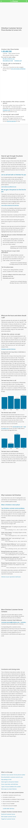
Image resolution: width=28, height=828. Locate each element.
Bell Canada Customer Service (8, 816)
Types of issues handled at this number (11, 786)
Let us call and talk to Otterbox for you (13, 175)
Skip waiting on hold (8, 60)
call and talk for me (17, 426)
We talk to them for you (9, 58)
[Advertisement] (14, 86)
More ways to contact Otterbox (9, 789)
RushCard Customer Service (8, 814)
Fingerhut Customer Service (8, 819)
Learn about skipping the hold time (10, 205)
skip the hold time (11, 121)
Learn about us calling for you (8, 186)
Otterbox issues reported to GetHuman (11, 577)
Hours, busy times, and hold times (9, 784)
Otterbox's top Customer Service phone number (13, 774)
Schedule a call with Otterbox (8, 349)
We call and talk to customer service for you (12, 777)
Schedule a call (18, 60)
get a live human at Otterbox (18, 68)
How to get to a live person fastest (9, 782)
